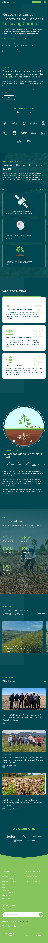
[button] (40, 613)
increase (31, 463)
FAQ (3, 887)
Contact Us (5, 890)
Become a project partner (33, 879)
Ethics (26, 935)
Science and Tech (7, 879)
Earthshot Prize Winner (9, 881)
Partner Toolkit (6, 895)
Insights (4, 884)
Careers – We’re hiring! (9, 893)
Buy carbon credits (31, 876)
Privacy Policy (24, 921)
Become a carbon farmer (33, 881)
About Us (5, 876)
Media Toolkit (6, 898)
